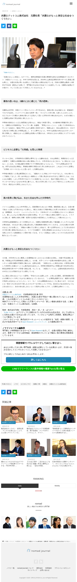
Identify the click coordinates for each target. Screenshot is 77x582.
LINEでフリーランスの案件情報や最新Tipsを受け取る (38, 369)
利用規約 (48, 568)
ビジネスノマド (25, 384)
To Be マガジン (6, 384)
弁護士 (45, 384)
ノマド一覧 (11, 568)
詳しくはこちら (38, 360)
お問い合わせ (44, 570)
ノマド (16, 384)
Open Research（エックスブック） (35, 322)
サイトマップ (32, 570)
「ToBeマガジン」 (8, 72)
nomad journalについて (25, 568)
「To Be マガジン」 (9, 312)
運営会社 (39, 568)
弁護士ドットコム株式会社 (11, 294)
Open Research (37, 330)
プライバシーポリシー (62, 568)
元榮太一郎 (36, 384)
